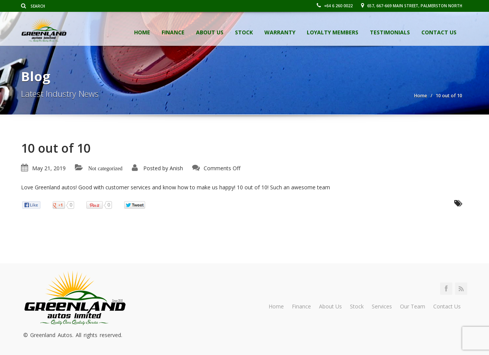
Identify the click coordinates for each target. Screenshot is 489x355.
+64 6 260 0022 (335, 5)
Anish (176, 168)
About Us (209, 32)
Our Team (412, 306)
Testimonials (390, 32)
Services (382, 306)
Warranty (279, 32)
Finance (173, 32)
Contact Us (439, 32)
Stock (244, 32)
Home (142, 32)
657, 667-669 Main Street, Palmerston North (411, 5)
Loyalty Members (332, 32)
